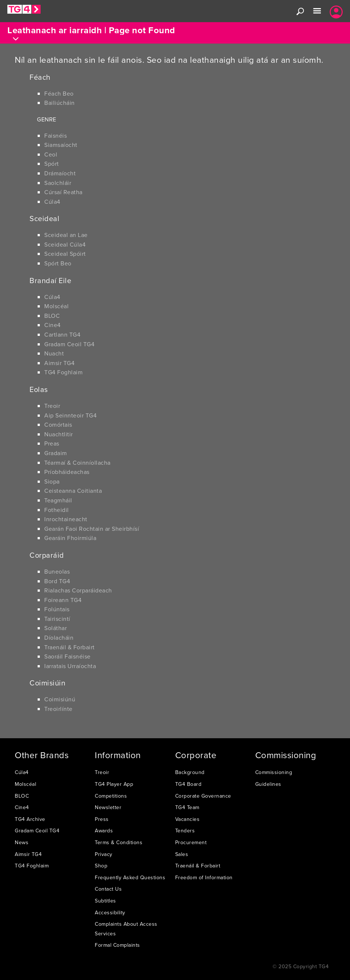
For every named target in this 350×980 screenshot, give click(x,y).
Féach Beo (59, 93)
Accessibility (110, 912)
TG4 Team (187, 807)
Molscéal (56, 306)
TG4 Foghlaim (63, 372)
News (21, 842)
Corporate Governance (203, 796)
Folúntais (57, 609)
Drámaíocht (60, 173)
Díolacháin (58, 637)
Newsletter (108, 807)
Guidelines (268, 784)
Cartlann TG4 (62, 334)
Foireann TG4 (63, 600)
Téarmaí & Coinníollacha (77, 462)
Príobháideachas (67, 472)
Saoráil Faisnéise (67, 656)
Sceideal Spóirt (65, 254)
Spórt (51, 163)
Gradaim (55, 453)
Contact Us (108, 889)
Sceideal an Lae (66, 235)
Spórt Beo (58, 263)
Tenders (185, 830)
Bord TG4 (57, 581)
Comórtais (58, 424)
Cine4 (52, 325)
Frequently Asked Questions (130, 877)
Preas (51, 443)
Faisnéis (55, 135)
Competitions (111, 796)
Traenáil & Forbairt (69, 647)
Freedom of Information (204, 877)
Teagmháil (58, 500)
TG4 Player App (114, 784)
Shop (101, 865)
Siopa (52, 481)
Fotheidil (56, 510)
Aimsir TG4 (59, 363)
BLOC (52, 316)
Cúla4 (52, 201)
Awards (104, 830)
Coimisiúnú (59, 699)
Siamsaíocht (60, 145)
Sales (181, 854)
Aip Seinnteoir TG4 (70, 415)
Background (190, 772)
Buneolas (57, 571)
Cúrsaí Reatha (63, 192)
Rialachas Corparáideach (78, 590)
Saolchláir (57, 183)
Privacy (103, 854)
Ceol (50, 154)
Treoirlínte (58, 709)
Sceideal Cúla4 (65, 244)
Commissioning (273, 772)
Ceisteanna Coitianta (73, 490)
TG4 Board (188, 784)
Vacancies (187, 819)
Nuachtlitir (58, 434)
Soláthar (55, 628)
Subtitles (105, 900)
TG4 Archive (30, 819)
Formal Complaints (117, 945)
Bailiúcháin (59, 103)
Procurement (191, 842)
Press (102, 819)
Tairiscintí (57, 619)
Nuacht (54, 353)
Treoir (52, 406)
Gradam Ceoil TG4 (69, 344)
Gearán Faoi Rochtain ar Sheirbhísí (91, 529)
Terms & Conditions (118, 842)
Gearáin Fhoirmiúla (70, 538)
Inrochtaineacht (65, 519)
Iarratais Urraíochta (70, 666)
